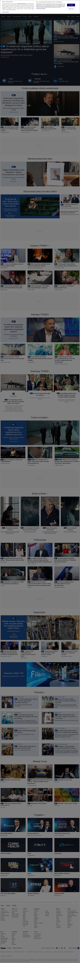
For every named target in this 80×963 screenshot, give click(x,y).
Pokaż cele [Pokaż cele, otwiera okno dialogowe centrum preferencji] (71, 8)
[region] (40, 7)
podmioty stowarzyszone (22, 3)
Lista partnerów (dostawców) (40, 8)
